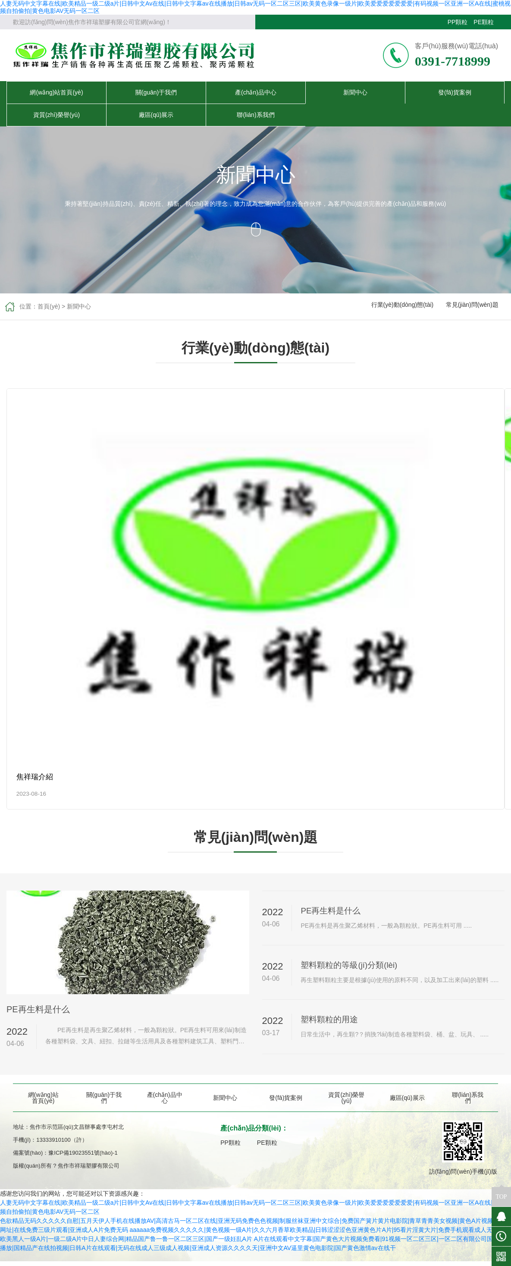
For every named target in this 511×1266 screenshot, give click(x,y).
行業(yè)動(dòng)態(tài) (402, 306)
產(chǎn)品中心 (255, 92)
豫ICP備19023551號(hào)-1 (82, 1157)
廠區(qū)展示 (156, 114)
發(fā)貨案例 (454, 92)
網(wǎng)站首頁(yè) (56, 92)
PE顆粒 (483, 22)
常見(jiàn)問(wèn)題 (472, 306)
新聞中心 (355, 92)
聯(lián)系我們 (255, 114)
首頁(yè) (49, 306)
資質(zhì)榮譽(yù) (56, 114)
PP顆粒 (458, 22)
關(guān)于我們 (156, 92)
